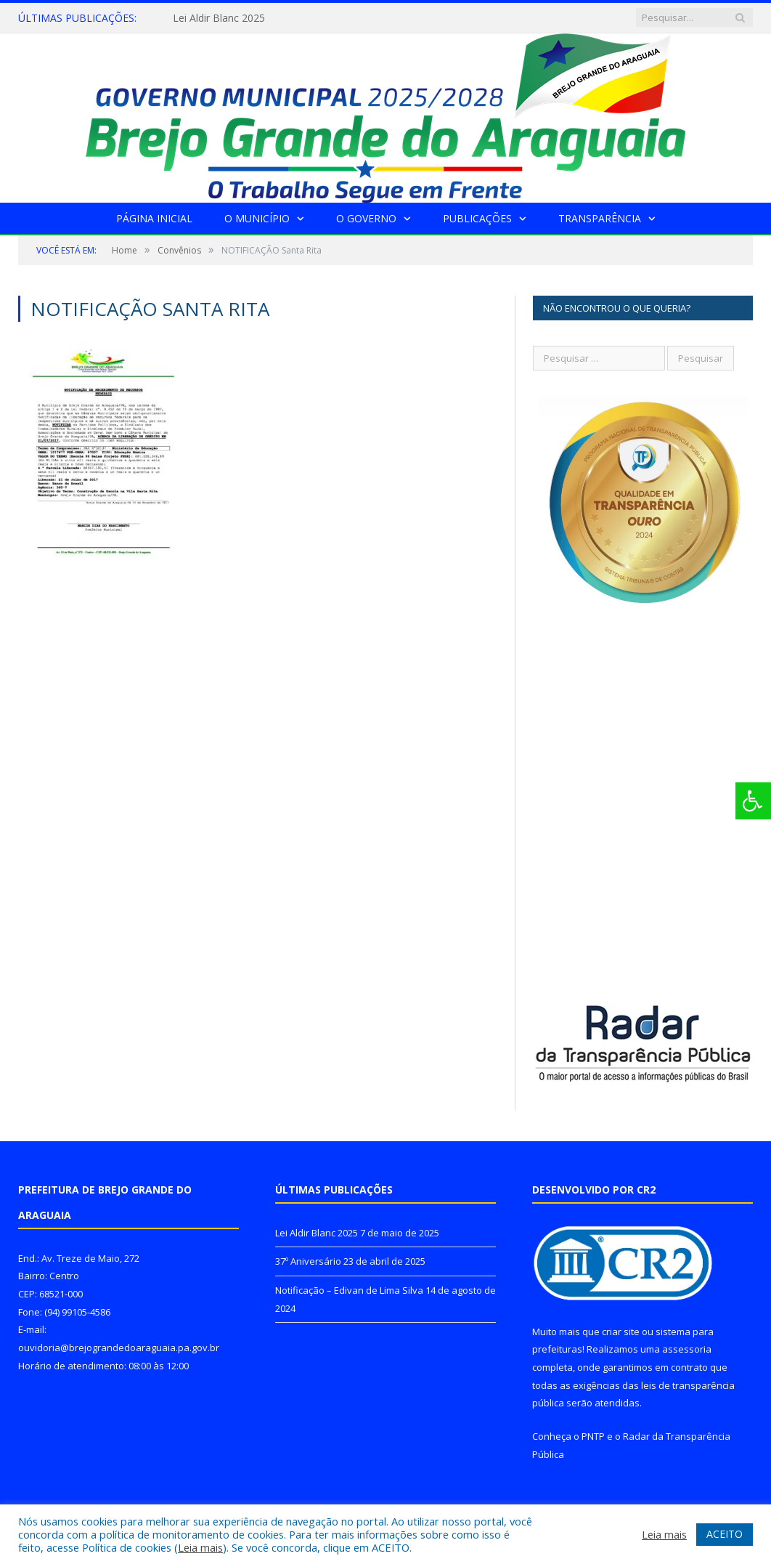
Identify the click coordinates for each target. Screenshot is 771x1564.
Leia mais (200, 1547)
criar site (621, 1331)
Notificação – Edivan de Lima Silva (349, 1290)
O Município (257, 218)
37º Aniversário (308, 1261)
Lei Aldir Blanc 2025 (219, 18)
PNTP (593, 1436)
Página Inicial (154, 218)
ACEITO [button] (724, 1534)
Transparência (599, 218)
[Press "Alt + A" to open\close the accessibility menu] (753, 800)
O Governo (366, 218)
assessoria (686, 1349)
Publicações (477, 218)
